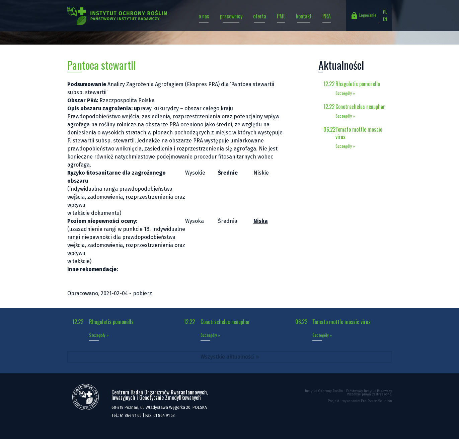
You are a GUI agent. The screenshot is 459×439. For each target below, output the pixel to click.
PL (385, 12)
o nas (204, 16)
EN (385, 19)
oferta (259, 16)
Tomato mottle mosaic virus (358, 133)
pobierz (142, 293)
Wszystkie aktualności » (230, 357)
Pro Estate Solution (376, 401)
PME (281, 16)
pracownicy (231, 16)
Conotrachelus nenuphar (360, 107)
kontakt (304, 16)
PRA (326, 16)
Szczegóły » (345, 93)
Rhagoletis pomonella (357, 84)
